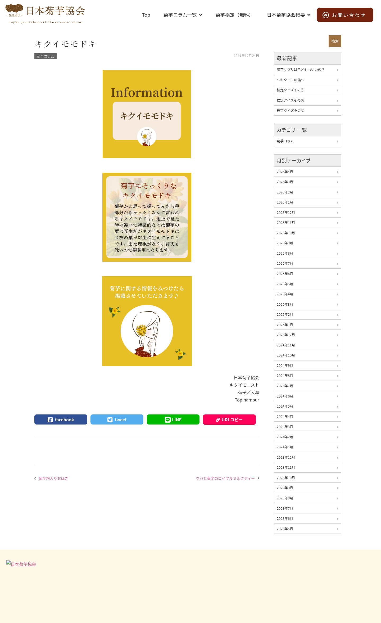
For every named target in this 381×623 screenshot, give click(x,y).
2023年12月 (286, 457)
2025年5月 (285, 283)
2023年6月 (285, 518)
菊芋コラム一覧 (180, 14)
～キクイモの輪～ (290, 79)
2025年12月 (286, 212)
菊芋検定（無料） (234, 14)
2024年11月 (286, 344)
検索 (335, 41)
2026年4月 (285, 171)
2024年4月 (285, 416)
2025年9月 (285, 242)
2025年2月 (285, 314)
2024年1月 (285, 446)
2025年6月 (285, 273)
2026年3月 (285, 181)
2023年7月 (285, 508)
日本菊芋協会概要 (286, 14)
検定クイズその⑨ (290, 110)
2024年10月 (286, 355)
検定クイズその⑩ (290, 100)
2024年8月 (285, 375)
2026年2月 (285, 192)
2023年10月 (286, 477)
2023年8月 (285, 497)
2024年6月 (285, 396)
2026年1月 (285, 202)
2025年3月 (285, 304)
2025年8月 (285, 253)
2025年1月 (285, 324)
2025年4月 (285, 293)
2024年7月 (285, 385)
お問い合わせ (349, 14)
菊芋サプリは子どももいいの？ (301, 69)
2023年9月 (285, 487)
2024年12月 (286, 334)
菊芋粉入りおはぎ (53, 478)
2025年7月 (285, 263)
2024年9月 (285, 365)
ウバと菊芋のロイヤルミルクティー (225, 478)
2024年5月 (285, 406)
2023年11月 (286, 467)
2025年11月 (286, 222)
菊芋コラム (45, 56)
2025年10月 (286, 232)
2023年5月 (285, 528)
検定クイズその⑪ (290, 89)
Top (146, 14)
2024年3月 (285, 426)
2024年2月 (285, 436)
